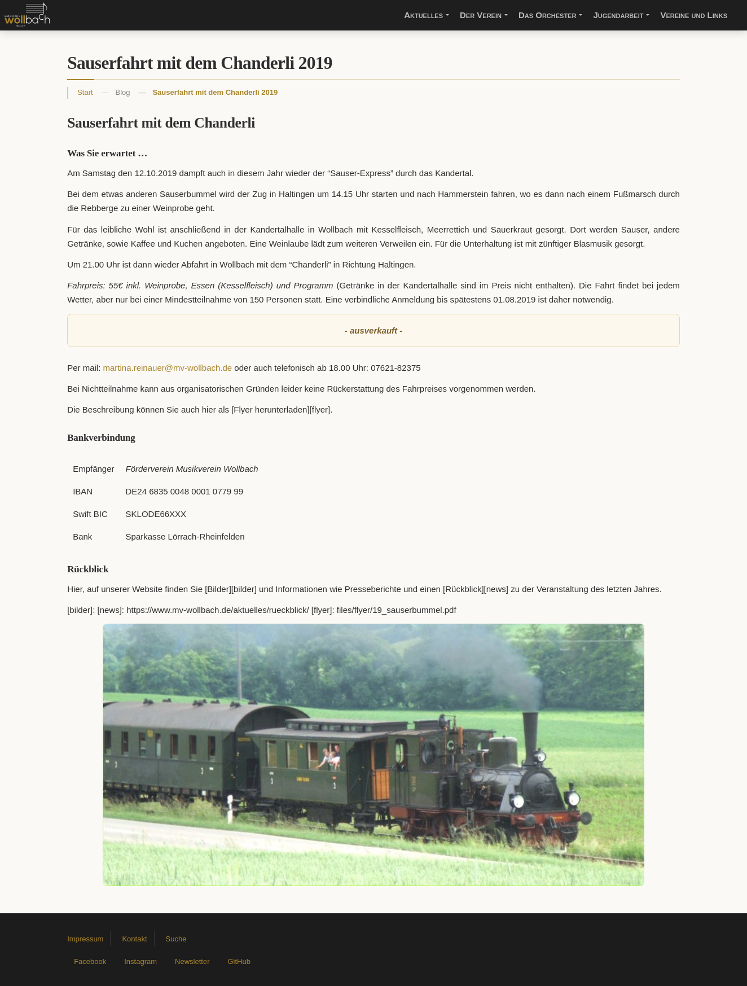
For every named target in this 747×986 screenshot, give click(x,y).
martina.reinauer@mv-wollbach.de (167, 368)
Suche (176, 939)
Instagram (140, 961)
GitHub (238, 961)
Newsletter (192, 961)
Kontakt (134, 939)
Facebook (90, 961)
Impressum (85, 939)
